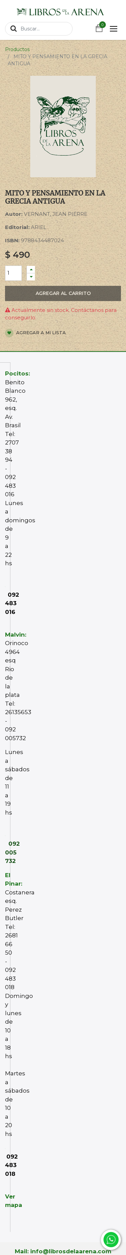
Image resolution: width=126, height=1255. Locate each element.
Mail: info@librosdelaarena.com (63, 1251)
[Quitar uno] (31, 276)
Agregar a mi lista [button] (35, 333)
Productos (17, 49)
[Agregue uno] (31, 269)
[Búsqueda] (13, 28)
